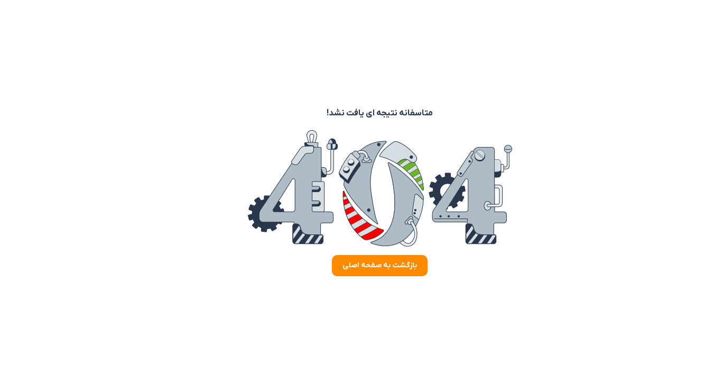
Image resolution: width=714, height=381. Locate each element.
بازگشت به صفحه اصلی (357, 265)
